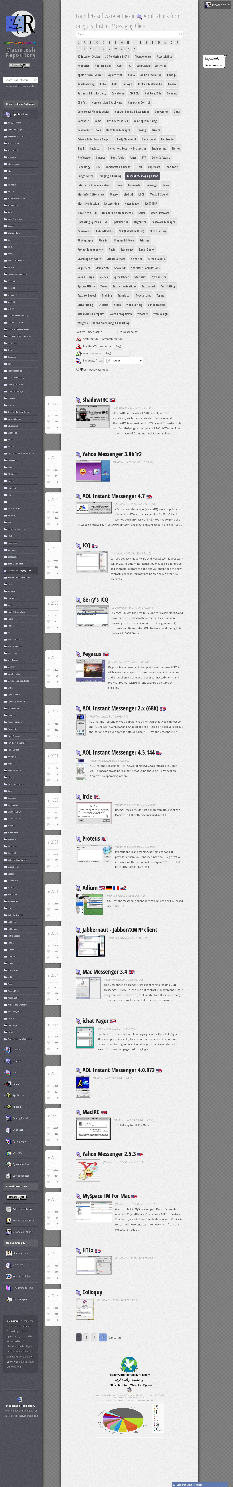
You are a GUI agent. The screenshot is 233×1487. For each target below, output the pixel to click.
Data (177, 112)
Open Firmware (160, 213)
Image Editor (85, 176)
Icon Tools (172, 167)
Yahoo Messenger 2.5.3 (109, 1154)
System (13, 1061)
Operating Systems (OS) (92, 222)
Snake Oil (120, 268)
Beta (103, 84)
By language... (17, 1141)
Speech (103, 277)
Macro (114, 194)
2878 (55, 724)
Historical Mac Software (20, 104)
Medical (128, 194)
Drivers (155, 130)
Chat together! (17, 1253)
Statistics (140, 277)
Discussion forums (19, 1288)
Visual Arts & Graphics (91, 314)
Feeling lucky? (17, 1118)
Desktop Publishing (145, 121)
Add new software (19, 1209)
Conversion (161, 112)
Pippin (12, 1084)
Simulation (102, 268)
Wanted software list (20, 1221)
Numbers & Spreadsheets (117, 213)
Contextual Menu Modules (94, 112)
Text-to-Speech (87, 295)
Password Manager (163, 222)
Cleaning (172, 93)
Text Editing (167, 286)
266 (56, 909)
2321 (55, 812)
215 (56, 1042)
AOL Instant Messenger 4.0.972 (119, 1070)
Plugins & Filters (124, 240)
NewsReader (132, 204)
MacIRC (91, 1112)
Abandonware (143, 57)
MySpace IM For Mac (106, 1196)
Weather (142, 314)
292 (56, 860)
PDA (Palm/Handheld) (131, 231)
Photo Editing (158, 231)
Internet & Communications (94, 185)
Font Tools (117, 158)
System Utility (86, 286)
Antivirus (160, 66)
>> (103, 1337)
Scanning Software (89, 259)
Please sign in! (217, 5)
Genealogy (84, 167)
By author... (15, 1130)
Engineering (159, 148)
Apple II (13, 1107)
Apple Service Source (90, 75)
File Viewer (84, 158)
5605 (55, 945)
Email (81, 148)
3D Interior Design (89, 57)
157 (56, 1092)
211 (56, 1134)
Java (119, 185)
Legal (166, 185)
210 (56, 1314)
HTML (139, 167)
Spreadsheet (121, 277)
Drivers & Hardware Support (95, 139)
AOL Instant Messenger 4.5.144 (119, 752)
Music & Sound (159, 194)
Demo (97, 121)
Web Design (160, 314)
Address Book (103, 66)
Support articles (18, 1276)
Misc (12, 1073)
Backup (171, 75)
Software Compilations (145, 268)
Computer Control (139, 102)
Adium (101, 888)
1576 (55, 567)
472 (56, 518)
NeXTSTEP (151, 204)
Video (117, 305)
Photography (85, 240)
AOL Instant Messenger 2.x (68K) (121, 708)
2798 (55, 415)
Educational (148, 139)
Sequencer (84, 268)
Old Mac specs (17, 1299)
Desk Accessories (117, 121)
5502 (55, 512)
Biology (127, 84)
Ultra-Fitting (85, 305)
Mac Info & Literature (91, 194)
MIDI (141, 194)
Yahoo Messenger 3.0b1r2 (109, 454)
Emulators (95, 148)
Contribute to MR (16, 1186)
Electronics (168, 139)
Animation (143, 66)
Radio (112, 249)
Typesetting (143, 295)
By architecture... (18, 1164)
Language (151, 185)
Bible (114, 84)
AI (130, 66)
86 (57, 676)
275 (56, 1212)
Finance (100, 158)
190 (56, 993)
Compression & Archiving (107, 102)
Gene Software (161, 158)
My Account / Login (19, 1232)
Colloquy (89, 1292)
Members (14, 1265)
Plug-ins (104, 240)
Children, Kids (153, 93)
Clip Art (82, 102)
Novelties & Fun (87, 213)
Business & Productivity (92, 93)
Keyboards (133, 185)
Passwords (84, 231)
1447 (55, 987)
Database (83, 121)
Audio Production (150, 75)
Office (141, 213)
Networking (111, 204)
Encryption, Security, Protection (127, 148)
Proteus (92, 838)
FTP (144, 158)
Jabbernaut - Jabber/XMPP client (116, 929)
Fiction (176, 148)
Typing (160, 295)
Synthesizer (159, 277)
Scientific (136, 259)
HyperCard (154, 167)
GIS (98, 167)
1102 (55, 1308)
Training (107, 295)
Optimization (120, 222)
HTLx (88, 1250)
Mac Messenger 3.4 (105, 971)
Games (13, 1050)
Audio (131, 75)
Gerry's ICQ (92, 599)
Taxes (103, 286)
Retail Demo (146, 249)
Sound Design (86, 277)
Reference (127, 249)
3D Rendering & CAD (117, 57)
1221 (55, 670)
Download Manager (118, 130)
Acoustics (83, 66)
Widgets (83, 323)
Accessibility (164, 57)
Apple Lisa (15, 1095)
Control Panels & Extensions (132, 112)
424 (56, 730)
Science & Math (115, 259)
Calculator (118, 93)
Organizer (140, 222)
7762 (55, 561)
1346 (55, 1036)
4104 (55, 854)
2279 (55, 903)
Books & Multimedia (149, 84)
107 (56, 1272)
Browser (172, 84)
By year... (14, 1153)
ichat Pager (96, 1020)
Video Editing (134, 305)
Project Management (90, 249)
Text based (148, 286)
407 (56, 621)
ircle (88, 796)
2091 (55, 1170)
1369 (55, 1086)
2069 (55, 1128)
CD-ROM (135, 93)
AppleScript (115, 75)
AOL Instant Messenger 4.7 (114, 496)
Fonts (132, 158)
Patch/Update (104, 231)
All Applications (14, 122)
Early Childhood (126, 139)
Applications (17, 114)
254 (56, 1176)
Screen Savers (156, 259)
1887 (55, 470)
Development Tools (89, 130)
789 (56, 1266)
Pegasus (92, 654)
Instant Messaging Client (142, 176)
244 (56, 476)
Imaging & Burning (110, 176)
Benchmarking (86, 84)
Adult (120, 66)
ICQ (87, 545)
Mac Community (15, 1242)
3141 (55, 615)
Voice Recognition (121, 314)
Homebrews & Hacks (117, 167)
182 (56, 818)
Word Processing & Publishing (111, 323)
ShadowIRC (96, 399)
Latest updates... (18, 1176)
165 (56, 951)
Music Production (88, 204)
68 (57, 768)
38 (57, 1218)
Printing (144, 240)
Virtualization (156, 305)
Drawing (141, 130)
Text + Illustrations (124, 286)
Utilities (103, 305)
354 (56, 421)
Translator (124, 295)
